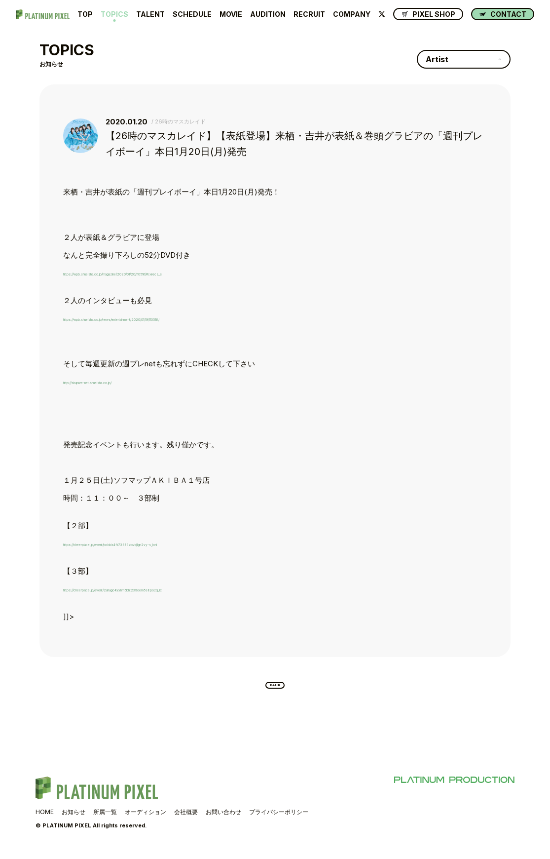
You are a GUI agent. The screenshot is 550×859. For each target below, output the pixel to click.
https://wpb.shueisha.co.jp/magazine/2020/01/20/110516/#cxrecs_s (176, 272)
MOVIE (231, 14)
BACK (275, 689)
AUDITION (268, 14)
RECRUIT (309, 14)
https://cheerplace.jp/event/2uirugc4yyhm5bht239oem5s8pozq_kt (176, 588)
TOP (85, 14)
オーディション (145, 818)
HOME (45, 818)
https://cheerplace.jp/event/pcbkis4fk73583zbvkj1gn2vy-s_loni (170, 543)
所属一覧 (105, 818)
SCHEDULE (192, 14)
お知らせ (73, 818)
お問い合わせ (223, 818)
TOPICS (114, 14)
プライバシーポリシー (278, 818)
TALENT (150, 14)
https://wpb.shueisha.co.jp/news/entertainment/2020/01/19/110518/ (174, 318)
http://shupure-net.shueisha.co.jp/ (120, 381)
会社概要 (186, 818)
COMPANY (351, 14)
